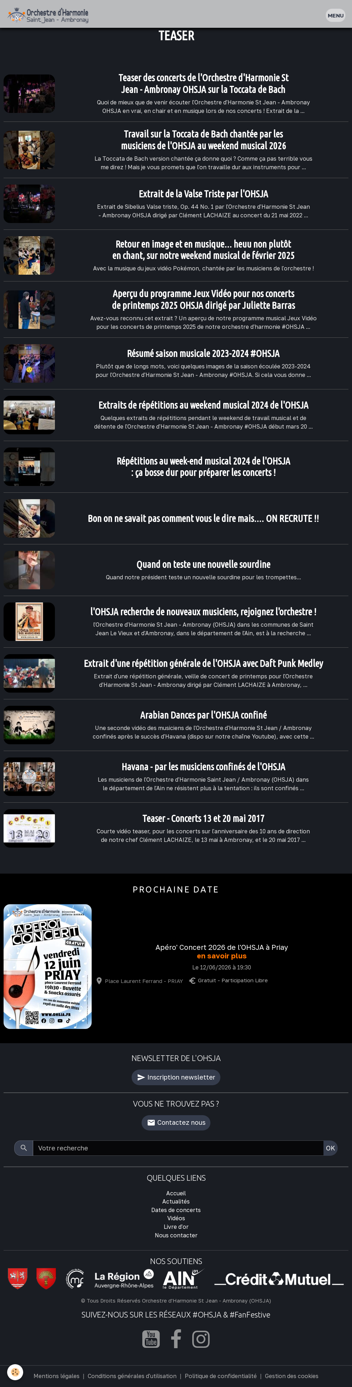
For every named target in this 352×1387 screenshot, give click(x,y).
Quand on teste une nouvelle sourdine (203, 564)
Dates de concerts (176, 1210)
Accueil (176, 1193)
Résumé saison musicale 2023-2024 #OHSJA (203, 353)
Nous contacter (176, 1235)
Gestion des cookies (291, 1376)
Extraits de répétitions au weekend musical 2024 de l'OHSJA (203, 405)
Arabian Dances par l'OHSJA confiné (203, 715)
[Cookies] (15, 1372)
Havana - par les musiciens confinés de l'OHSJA (203, 766)
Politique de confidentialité (221, 1376)
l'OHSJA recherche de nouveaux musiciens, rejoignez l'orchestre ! (203, 611)
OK (330, 1148)
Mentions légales (57, 1376)
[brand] (49, 15)
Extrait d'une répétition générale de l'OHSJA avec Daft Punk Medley (203, 663)
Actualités (176, 1201)
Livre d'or (176, 1226)
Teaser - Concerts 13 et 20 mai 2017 (203, 818)
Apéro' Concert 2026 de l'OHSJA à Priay (221, 947)
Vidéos (176, 1218)
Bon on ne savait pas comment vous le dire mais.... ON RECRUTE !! (203, 518)
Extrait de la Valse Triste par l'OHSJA (203, 193)
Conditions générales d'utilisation (132, 1376)
